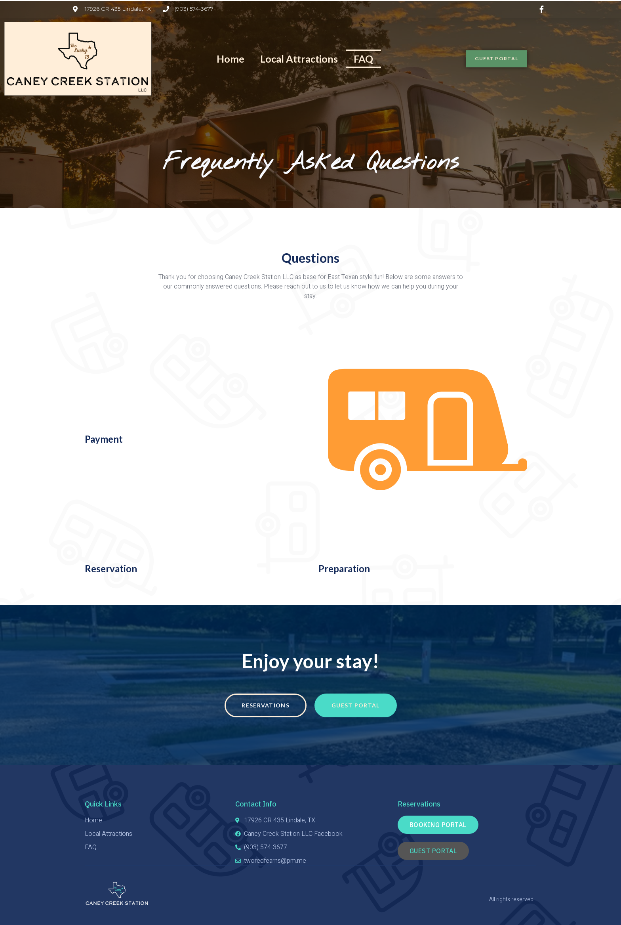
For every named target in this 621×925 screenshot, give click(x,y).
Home (230, 59)
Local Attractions (299, 59)
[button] (502, 59)
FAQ (363, 59)
